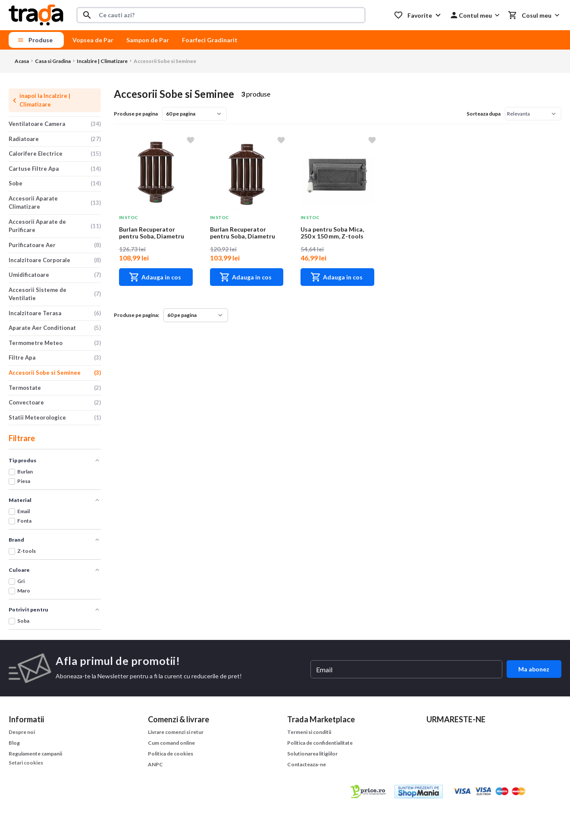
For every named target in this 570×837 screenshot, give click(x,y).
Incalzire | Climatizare (102, 61)
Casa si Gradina (53, 61)
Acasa (22, 61)
